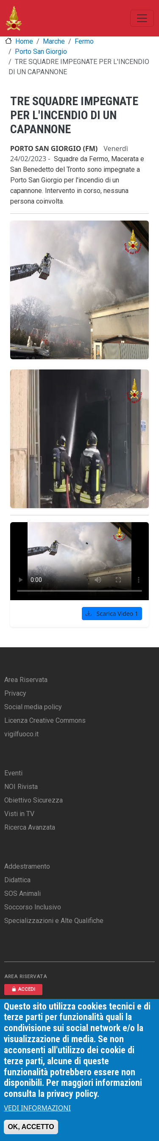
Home (24, 41)
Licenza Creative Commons (45, 720)
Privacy (15, 693)
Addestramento (27, 866)
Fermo (84, 41)
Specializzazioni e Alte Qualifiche (53, 921)
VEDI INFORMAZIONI (37, 1108)
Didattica (17, 880)
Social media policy (33, 707)
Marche (54, 41)
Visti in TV (19, 814)
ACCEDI (23, 989)
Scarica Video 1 (112, 614)
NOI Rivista (21, 787)
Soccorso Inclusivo (32, 907)
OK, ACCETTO (31, 1126)
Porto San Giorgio (41, 52)
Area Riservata (25, 680)
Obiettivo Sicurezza (33, 800)
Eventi (13, 773)
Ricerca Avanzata (29, 827)
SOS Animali (22, 893)
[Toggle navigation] (142, 18)
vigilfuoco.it (21, 734)
